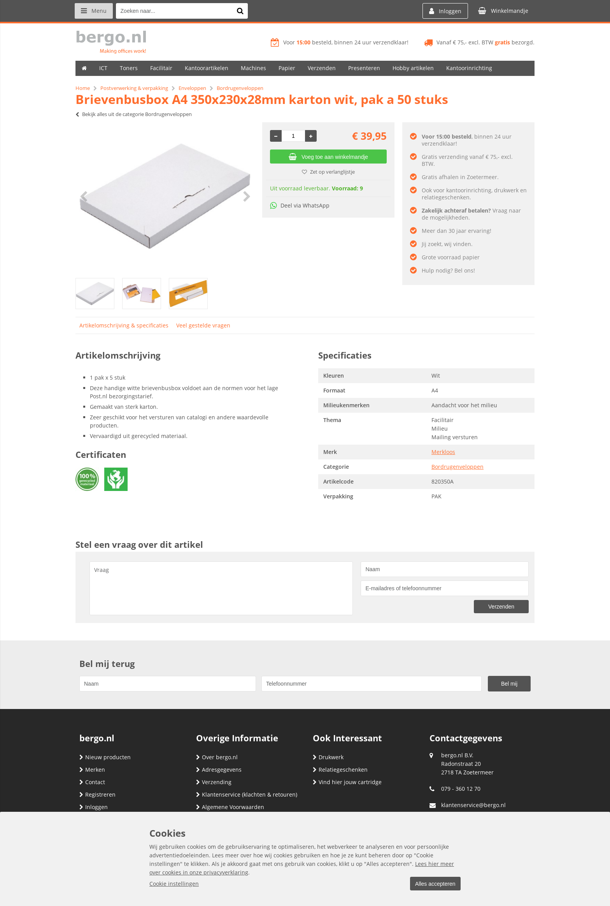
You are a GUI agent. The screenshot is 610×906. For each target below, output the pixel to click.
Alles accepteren (434, 884)
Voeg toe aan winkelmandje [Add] (328, 156)
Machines (253, 68)
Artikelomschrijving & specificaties (123, 325)
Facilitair (161, 68)
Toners (129, 68)
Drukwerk (328, 757)
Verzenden (322, 68)
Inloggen (93, 807)
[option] (164, 196)
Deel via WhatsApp (300, 205)
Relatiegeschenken (340, 769)
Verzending (213, 782)
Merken (92, 769)
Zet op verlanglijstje (328, 171)
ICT (103, 68)
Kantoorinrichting (469, 68)
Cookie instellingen (174, 883)
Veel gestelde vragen (203, 325)
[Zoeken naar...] (242, 11)
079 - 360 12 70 (460, 788)
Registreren (97, 794)
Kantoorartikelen (206, 68)
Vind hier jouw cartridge (347, 782)
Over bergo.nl (217, 757)
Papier (287, 68)
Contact (92, 782)
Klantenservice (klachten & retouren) (246, 794)
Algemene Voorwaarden (230, 807)
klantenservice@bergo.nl (473, 805)
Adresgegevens (219, 769)
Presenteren (364, 68)
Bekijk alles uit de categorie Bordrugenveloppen (133, 114)
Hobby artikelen (413, 68)
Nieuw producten (105, 757)
